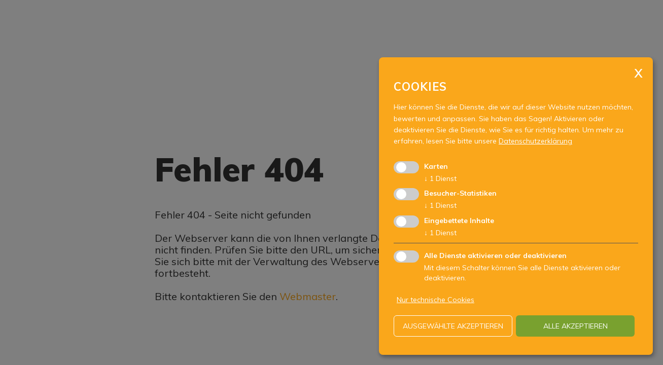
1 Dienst (440, 178)
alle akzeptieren (575, 326)
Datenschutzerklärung (535, 140)
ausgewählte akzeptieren (453, 326)
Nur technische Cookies (435, 299)
